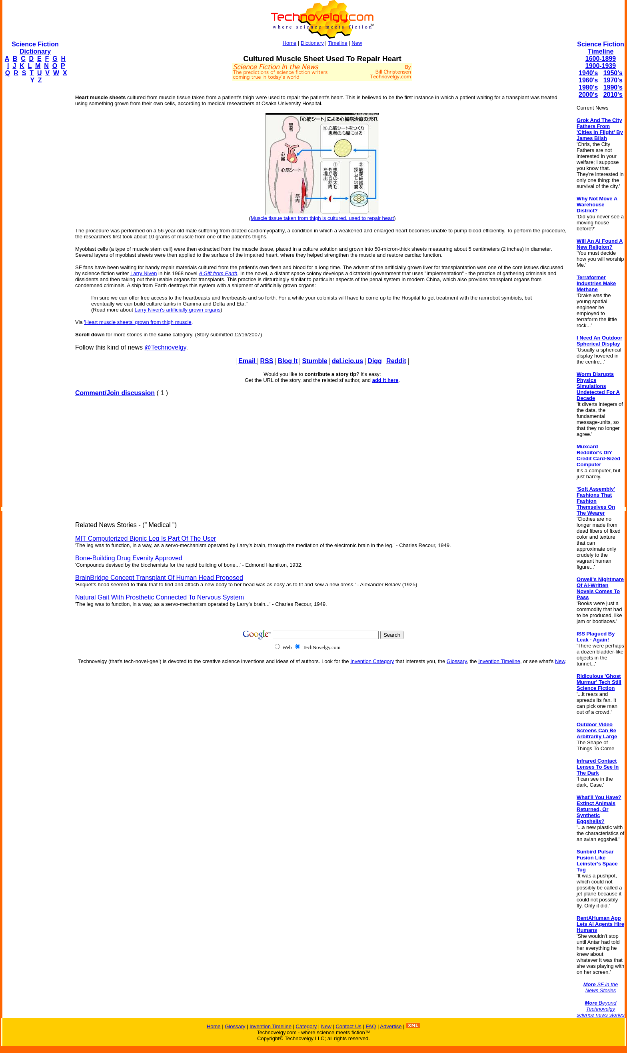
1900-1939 (600, 65)
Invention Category (372, 661)
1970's (613, 80)
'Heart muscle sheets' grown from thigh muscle (138, 322)
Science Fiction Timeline (600, 48)
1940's (588, 73)
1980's (588, 87)
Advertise (390, 1026)
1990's (613, 87)
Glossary (457, 661)
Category (306, 1026)
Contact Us (348, 1026)
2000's (588, 94)
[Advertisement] (34, 210)
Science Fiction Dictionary (35, 48)
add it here (385, 380)
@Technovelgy (165, 347)
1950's (613, 73)
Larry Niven (143, 273)
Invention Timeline (499, 661)
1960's (588, 80)
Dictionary (312, 43)
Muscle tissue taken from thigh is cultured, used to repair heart (322, 218)
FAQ (370, 1026)
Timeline (337, 43)
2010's (613, 94)
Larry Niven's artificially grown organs (177, 310)
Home (290, 43)
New (356, 43)
